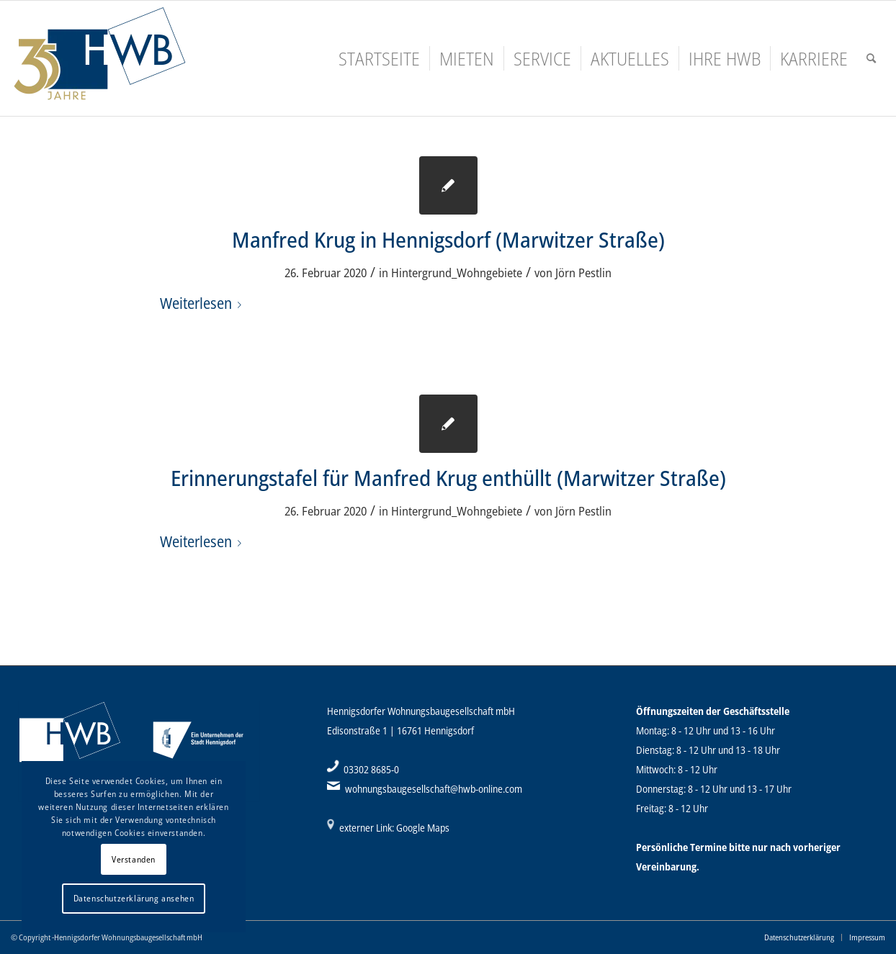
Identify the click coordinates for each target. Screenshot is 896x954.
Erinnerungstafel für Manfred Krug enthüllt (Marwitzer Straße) (448, 477)
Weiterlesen (203, 303)
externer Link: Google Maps (394, 827)
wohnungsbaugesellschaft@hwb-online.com (433, 789)
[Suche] (871, 58)
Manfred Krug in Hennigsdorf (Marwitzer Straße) (448, 239)
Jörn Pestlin (583, 272)
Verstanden (134, 859)
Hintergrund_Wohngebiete (456, 272)
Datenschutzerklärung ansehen (133, 898)
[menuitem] (379, 58)
